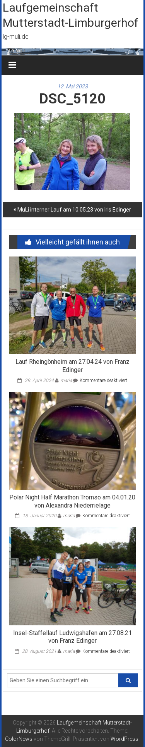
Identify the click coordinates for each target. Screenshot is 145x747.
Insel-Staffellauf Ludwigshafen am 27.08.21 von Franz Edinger (72, 637)
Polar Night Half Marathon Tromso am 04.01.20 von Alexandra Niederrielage (72, 501)
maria (66, 380)
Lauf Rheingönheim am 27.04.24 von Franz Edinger (72, 366)
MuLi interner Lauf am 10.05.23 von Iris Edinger (74, 210)
